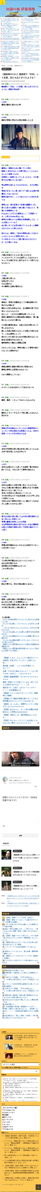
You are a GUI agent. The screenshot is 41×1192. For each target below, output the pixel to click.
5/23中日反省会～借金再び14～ (13, 1086)
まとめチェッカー (8, 1113)
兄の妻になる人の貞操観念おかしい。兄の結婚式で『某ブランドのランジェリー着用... (30, 27)
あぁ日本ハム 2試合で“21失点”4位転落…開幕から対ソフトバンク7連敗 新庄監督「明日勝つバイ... (20, 1083)
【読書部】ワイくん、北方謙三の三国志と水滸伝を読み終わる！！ (25, 1055)
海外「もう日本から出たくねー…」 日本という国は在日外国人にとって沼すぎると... (31, 55)
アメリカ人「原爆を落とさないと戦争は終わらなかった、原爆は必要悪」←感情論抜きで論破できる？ (21, 1143)
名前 (3, 826)
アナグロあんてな (8, 1110)
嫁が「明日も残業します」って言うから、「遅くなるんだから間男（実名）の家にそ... (10, 30)
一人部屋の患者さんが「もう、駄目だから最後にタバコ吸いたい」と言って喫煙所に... (10, 25)
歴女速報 (5, 1115)
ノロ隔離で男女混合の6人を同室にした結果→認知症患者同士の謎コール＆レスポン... (10, 48)
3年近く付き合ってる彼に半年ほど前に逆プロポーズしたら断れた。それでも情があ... (10, 35)
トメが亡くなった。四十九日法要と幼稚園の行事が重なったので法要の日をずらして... (30, 37)
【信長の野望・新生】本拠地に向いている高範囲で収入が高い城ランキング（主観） (25, 1038)
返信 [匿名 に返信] (36, 786)
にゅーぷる (6, 1122)
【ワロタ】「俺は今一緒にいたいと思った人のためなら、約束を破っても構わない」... (30, 32)
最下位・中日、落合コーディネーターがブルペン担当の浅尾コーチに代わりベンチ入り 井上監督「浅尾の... (20, 1080)
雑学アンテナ (7, 1117)
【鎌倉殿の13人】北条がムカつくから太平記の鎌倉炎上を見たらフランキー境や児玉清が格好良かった (23, 898)
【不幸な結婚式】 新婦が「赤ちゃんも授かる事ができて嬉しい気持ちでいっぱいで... (10, 20)
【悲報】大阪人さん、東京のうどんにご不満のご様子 (30, 19)
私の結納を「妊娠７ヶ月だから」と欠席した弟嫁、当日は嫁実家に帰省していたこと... (10, 53)
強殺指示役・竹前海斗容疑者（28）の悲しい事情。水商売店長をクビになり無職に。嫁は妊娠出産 (20, 1092)
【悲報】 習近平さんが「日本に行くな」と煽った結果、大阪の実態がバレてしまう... (31, 46)
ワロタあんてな (7, 1129)
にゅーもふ (6, 1124)
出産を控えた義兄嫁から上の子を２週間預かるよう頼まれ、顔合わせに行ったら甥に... (10, 43)
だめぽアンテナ (7, 1127)
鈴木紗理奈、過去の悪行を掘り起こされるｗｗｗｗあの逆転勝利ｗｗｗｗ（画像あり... (30, 60)
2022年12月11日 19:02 (15, 777)
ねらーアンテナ (7, 1120)
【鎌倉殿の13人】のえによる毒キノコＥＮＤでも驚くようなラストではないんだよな (26, 858)
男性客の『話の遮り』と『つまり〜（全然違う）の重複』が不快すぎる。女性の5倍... (10, 58)
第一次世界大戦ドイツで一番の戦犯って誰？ (20, 1155)
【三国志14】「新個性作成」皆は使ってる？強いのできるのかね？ (25, 1046)
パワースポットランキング (13, 1185)
